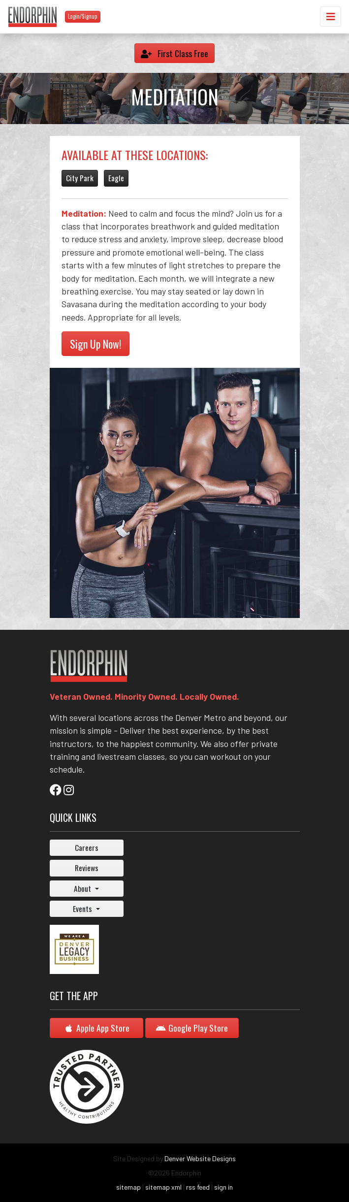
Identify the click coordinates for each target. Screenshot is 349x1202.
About (83, 888)
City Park (80, 178)
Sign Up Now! (95, 344)
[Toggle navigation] (330, 16)
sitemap (128, 1187)
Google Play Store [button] (192, 1027)
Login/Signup (82, 16)
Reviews (86, 868)
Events (83, 908)
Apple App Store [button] (96, 1027)
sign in (223, 1187)
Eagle (116, 178)
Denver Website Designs (200, 1158)
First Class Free (174, 53)
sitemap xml (163, 1187)
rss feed (198, 1187)
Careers (86, 847)
